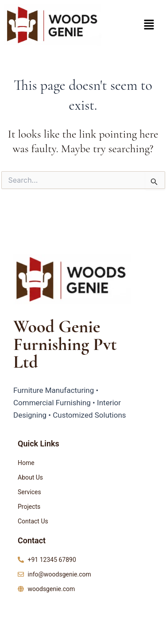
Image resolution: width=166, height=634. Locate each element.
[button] (149, 25)
